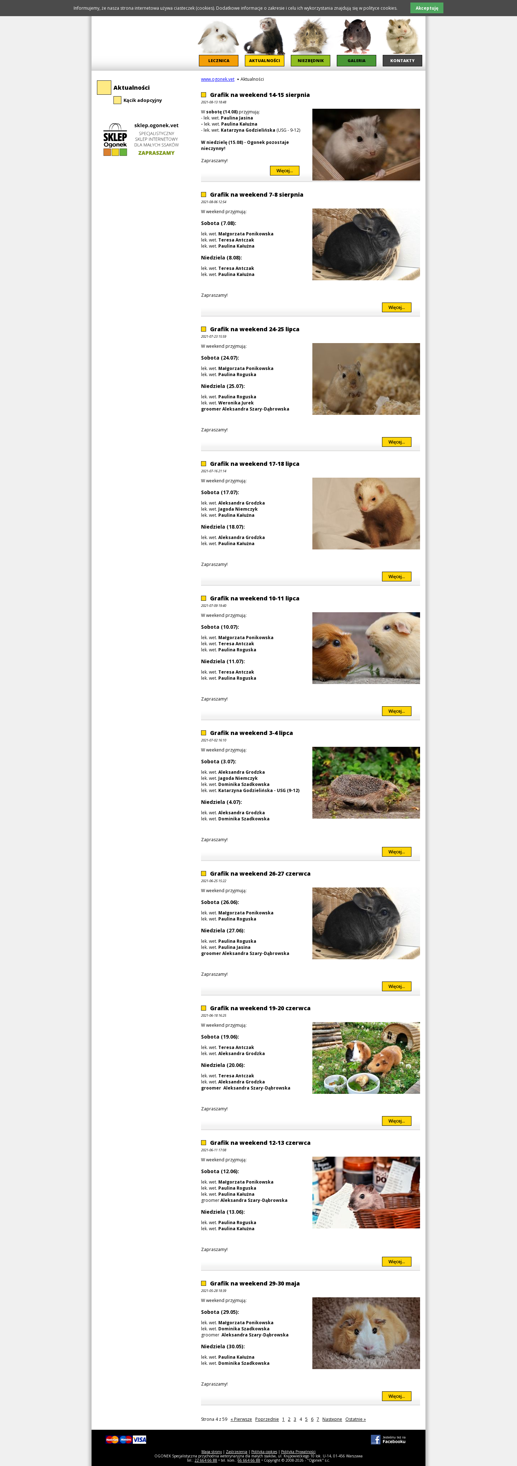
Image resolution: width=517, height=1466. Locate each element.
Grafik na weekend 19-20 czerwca (260, 1008)
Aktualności (131, 88)
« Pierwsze (241, 1419)
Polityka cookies (264, 1451)
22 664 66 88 (206, 1460)
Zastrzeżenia (236, 1451)
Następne (332, 1419)
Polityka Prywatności (298, 1451)
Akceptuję (427, 8)
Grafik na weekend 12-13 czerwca (260, 1143)
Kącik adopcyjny (143, 100)
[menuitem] (219, 41)
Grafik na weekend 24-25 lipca (254, 329)
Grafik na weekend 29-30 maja (255, 1283)
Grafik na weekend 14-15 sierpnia (260, 95)
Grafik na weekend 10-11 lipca (254, 598)
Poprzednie (267, 1419)
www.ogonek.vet (217, 79)
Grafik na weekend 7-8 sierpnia (256, 194)
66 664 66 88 (249, 1460)
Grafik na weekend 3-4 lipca (251, 733)
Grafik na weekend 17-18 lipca (254, 464)
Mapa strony (211, 1451)
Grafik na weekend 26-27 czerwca (260, 873)
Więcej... (287, 170)
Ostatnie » (355, 1419)
